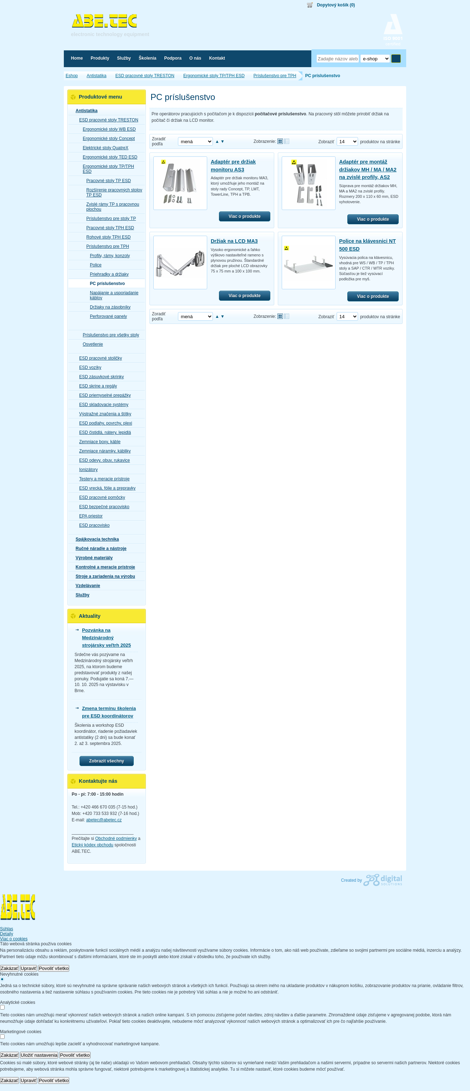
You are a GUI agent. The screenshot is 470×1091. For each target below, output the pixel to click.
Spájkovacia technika (95, 539)
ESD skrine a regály (96, 386)
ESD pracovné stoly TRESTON (106, 119)
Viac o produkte (245, 216)
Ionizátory (86, 469)
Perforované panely (106, 316)
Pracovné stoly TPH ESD (108, 227)
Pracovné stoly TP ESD (106, 180)
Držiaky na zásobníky (108, 307)
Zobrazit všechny (106, 761)
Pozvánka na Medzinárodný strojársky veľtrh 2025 (106, 637)
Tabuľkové (286, 141)
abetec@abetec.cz (104, 819)
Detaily (6, 933)
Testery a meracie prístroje (102, 478)
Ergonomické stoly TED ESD (107, 157)
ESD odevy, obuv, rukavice (102, 460)
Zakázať (9, 968)
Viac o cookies (13, 938)
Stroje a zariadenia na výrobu (103, 576)
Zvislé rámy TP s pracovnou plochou (110, 207)
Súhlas (6, 928)
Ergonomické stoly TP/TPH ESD (106, 169)
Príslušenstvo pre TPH (105, 246)
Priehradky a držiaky (107, 274)
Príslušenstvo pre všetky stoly (108, 334)
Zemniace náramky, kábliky (103, 451)
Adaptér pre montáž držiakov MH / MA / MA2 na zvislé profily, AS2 (368, 169)
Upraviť (28, 968)
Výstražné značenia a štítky (103, 413)
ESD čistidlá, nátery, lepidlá (103, 432)
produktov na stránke (380, 141)
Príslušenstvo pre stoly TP (109, 218)
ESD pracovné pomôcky (100, 497)
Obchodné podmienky (116, 838)
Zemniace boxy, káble (98, 441)
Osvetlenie (90, 344)
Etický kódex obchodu (92, 844)
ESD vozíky (88, 367)
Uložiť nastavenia (39, 1055)
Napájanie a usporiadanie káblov (112, 295)
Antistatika (84, 110)
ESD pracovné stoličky (98, 358)
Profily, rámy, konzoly (108, 255)
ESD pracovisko (92, 525)
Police (94, 264)
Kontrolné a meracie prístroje (103, 567)
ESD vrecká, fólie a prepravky (105, 488)
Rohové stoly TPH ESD (106, 237)
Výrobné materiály (92, 557)
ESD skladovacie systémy (101, 404)
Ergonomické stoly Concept (106, 138)
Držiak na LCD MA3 (234, 241)
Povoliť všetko (54, 968)
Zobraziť (326, 141)
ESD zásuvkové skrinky (99, 376)
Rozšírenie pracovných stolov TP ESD (112, 192)
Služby (80, 594)
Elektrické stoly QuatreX (103, 147)
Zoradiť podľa (159, 141)
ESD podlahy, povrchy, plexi (103, 423)
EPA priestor (89, 516)
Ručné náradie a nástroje (99, 548)
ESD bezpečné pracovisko (102, 506)
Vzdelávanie (85, 585)
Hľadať (396, 58)
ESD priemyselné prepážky (103, 395)
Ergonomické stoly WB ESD (107, 129)
